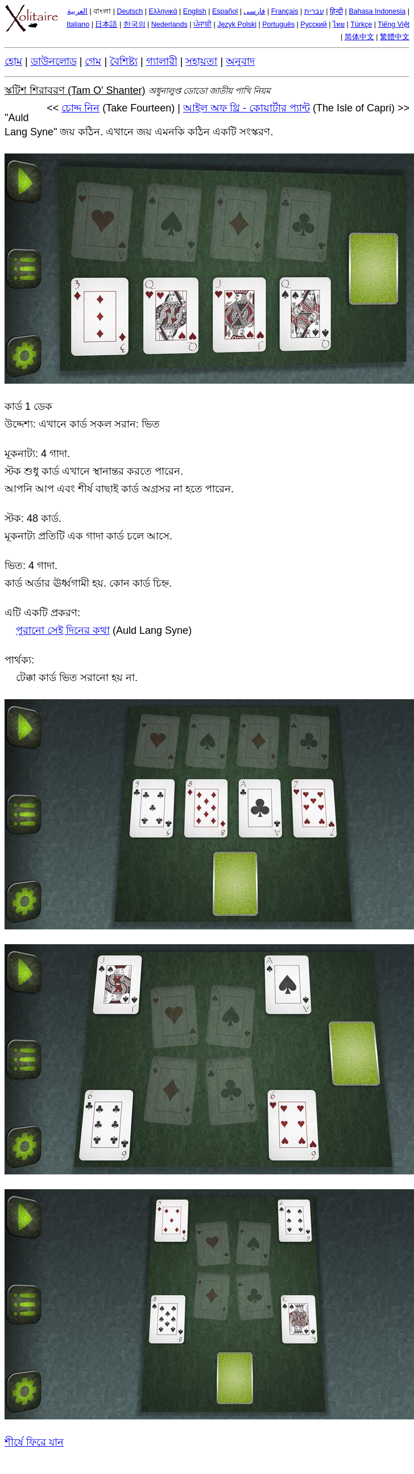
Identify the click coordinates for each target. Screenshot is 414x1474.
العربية (77, 11)
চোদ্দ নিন (80, 108)
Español (225, 11)
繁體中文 (394, 37)
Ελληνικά (162, 11)
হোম (13, 61)
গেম (93, 61)
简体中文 (359, 37)
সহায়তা (201, 61)
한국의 (134, 24)
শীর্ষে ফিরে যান (34, 1442)
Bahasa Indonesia (377, 11)
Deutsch (130, 11)
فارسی (254, 11)
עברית (314, 11)
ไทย (339, 24)
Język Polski (236, 24)
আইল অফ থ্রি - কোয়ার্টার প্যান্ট (246, 108)
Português (278, 24)
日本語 (106, 24)
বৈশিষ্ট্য (124, 61)
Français (285, 11)
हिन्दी (336, 11)
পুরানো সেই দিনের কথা (63, 630)
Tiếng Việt (393, 24)
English (194, 11)
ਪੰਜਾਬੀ (202, 24)
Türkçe (361, 24)
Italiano (78, 24)
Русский (313, 24)
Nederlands (169, 24)
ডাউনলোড (54, 61)
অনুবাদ (240, 61)
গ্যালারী (161, 61)
